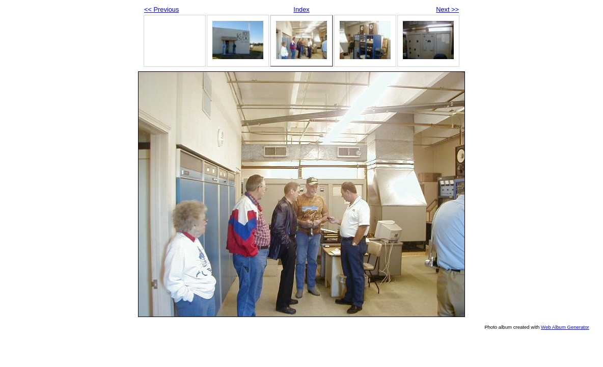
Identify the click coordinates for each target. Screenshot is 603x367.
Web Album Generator (565, 327)
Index (301, 9)
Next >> (447, 9)
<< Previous (161, 9)
